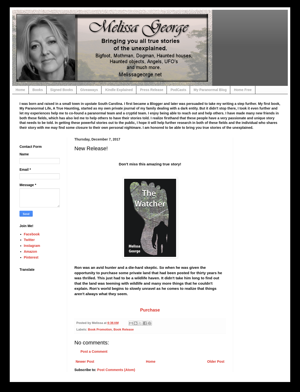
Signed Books (61, 90)
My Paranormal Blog (210, 90)
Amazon (30, 251)
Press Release (151, 90)
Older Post (215, 361)
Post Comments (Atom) (116, 370)
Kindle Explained (119, 90)
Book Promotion (100, 329)
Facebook (32, 234)
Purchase (150, 310)
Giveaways (89, 90)
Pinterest (31, 257)
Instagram (32, 246)
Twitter (29, 240)
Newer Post (85, 361)
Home (20, 90)
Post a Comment (93, 351)
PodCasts (178, 90)
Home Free (242, 90)
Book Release (124, 329)
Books (37, 90)
